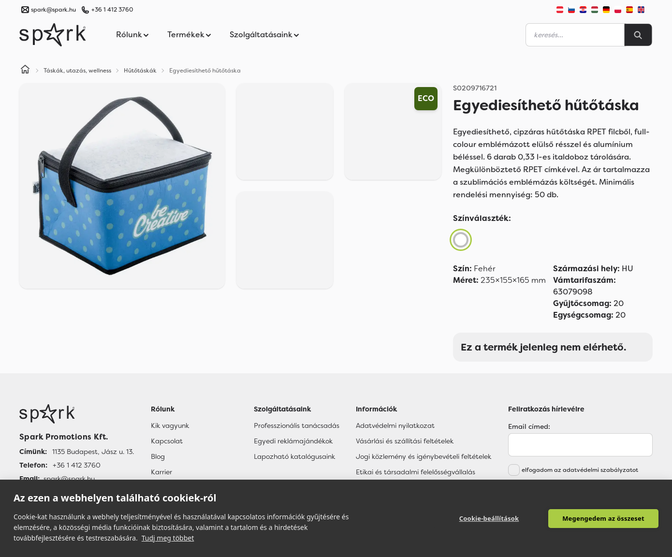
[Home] (25, 70)
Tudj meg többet (168, 537)
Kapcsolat (167, 441)
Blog (158, 456)
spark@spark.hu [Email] (69, 478)
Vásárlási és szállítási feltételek (404, 441)
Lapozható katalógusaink (294, 456)
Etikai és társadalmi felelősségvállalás (415, 472)
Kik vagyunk (170, 425)
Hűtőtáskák (140, 70)
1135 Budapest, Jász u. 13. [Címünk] (93, 451)
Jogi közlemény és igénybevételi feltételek (423, 456)
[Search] (638, 34)
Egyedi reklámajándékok (293, 441)
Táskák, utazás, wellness (77, 70)
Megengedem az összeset (603, 518)
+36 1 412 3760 (112, 10)
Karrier (161, 472)
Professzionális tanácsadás (296, 425)
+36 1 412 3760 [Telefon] (77, 465)
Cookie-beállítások (489, 518)
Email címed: (529, 426)
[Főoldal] (76, 414)
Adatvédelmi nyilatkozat (395, 425)
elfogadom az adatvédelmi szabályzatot (580, 470)
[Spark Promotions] (52, 34)
